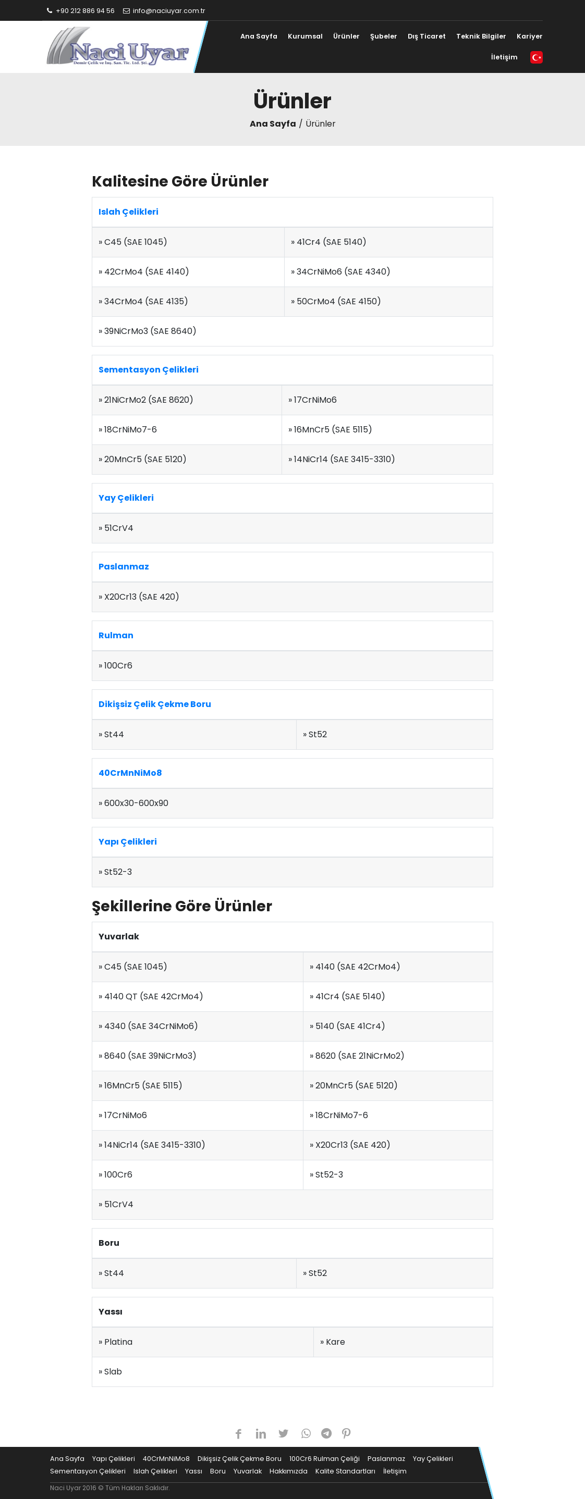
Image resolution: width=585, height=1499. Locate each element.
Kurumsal (305, 36)
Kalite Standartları (345, 1471)
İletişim (504, 57)
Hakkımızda (289, 1471)
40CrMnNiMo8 (130, 773)
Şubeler (383, 36)
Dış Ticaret (427, 36)
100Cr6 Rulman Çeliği (324, 1458)
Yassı (193, 1471)
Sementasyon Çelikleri (149, 370)
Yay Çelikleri (126, 498)
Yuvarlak (248, 1471)
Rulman (116, 635)
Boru (218, 1471)
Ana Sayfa (258, 36)
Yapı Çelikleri (128, 842)
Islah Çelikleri (129, 212)
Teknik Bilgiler (481, 36)
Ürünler (346, 36)
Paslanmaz (124, 567)
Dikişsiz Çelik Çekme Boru (155, 704)
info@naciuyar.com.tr (163, 10)
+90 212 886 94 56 (80, 10)
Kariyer (530, 36)
